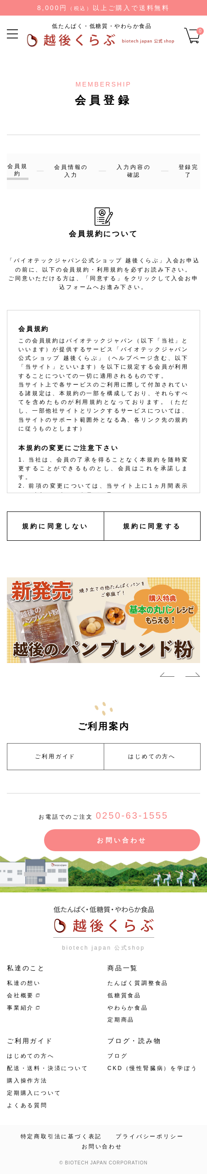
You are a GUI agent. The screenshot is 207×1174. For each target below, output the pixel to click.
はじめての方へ (152, 756)
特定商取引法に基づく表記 (61, 1136)
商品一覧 (122, 968)
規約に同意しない (55, 526)
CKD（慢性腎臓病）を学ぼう (152, 1068)
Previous (167, 676)
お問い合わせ (122, 840)
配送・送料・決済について (48, 1068)
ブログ (117, 1056)
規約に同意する (152, 526)
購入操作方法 (27, 1080)
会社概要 (20, 995)
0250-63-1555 (132, 815)
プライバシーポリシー (150, 1136)
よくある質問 (27, 1105)
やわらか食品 (127, 1008)
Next (192, 676)
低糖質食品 (124, 995)
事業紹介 (20, 1008)
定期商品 (120, 1019)
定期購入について (34, 1093)
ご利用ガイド (55, 756)
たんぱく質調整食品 (137, 983)
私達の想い (24, 983)
